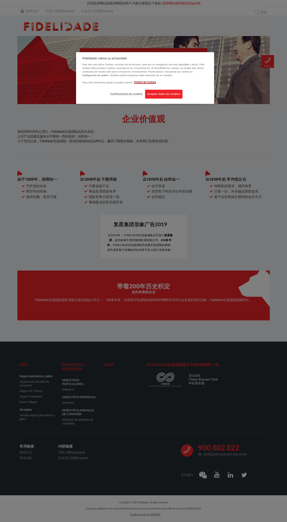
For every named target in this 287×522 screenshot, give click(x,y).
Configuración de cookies (126, 93)
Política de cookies (145, 82)
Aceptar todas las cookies (163, 94)
